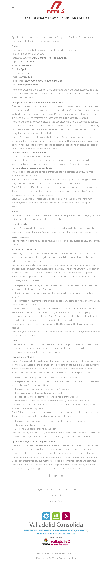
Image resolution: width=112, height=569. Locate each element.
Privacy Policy (56, 495)
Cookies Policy (56, 501)
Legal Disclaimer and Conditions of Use (56, 489)
